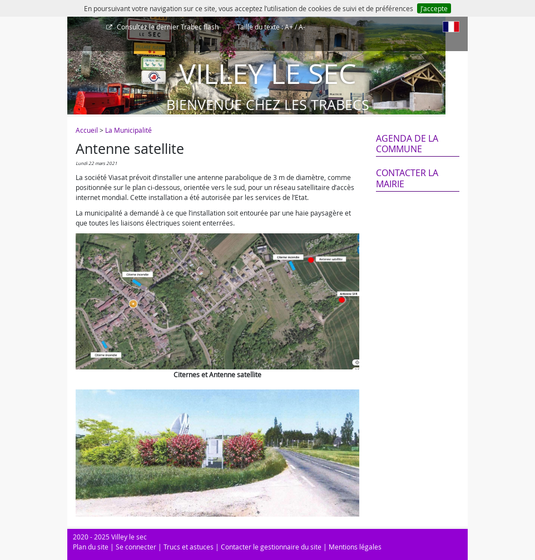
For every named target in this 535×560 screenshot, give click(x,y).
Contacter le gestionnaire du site (271, 546)
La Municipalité (128, 130)
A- (302, 26)
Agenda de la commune (407, 143)
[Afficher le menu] (78, 30)
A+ (289, 26)
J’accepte (434, 8)
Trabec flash (167, 26)
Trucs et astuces (189, 546)
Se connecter (136, 546)
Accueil (87, 130)
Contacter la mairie (407, 178)
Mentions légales (355, 546)
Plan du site (90, 546)
